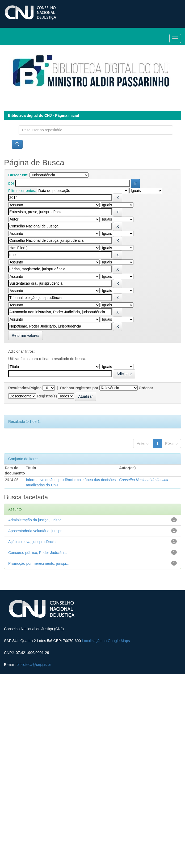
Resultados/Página (24, 388)
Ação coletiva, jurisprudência (32, 542)
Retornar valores (25, 335)
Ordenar (146, 388)
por (11, 183)
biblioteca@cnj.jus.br (33, 664)
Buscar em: (18, 175)
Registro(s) (47, 396)
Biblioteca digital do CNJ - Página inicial (43, 115)
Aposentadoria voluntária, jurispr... (36, 531)
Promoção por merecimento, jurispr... (38, 563)
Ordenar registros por (79, 388)
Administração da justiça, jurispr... (36, 520)
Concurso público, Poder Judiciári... (37, 552)
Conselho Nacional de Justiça (143, 480)
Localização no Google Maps (106, 641)
